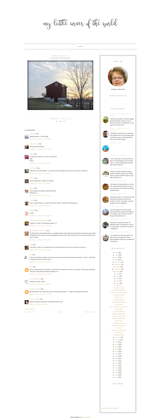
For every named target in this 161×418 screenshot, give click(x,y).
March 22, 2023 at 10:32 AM (40, 205)
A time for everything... (120, 219)
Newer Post (90, 312)
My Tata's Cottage (35, 289)
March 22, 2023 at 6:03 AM (40, 173)
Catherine (32, 134)
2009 (116, 372)
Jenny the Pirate (34, 299)
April (117, 281)
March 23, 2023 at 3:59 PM (40, 284)
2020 (116, 347)
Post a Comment (30, 309)
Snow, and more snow (118, 316)
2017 (116, 354)
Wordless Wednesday (118, 290)
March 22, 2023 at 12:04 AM (40, 139)
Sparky (32, 188)
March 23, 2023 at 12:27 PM (40, 274)
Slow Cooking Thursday (120, 168)
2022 (116, 342)
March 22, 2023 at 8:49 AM (40, 183)
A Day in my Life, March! (118, 330)
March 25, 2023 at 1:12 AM (40, 294)
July (117, 274)
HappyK (32, 210)
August (117, 271)
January (117, 340)
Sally (31, 267)
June (117, 276)
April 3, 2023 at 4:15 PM (39, 304)
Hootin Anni (33, 168)
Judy (31, 244)
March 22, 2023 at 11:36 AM (40, 226)
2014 (116, 361)
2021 (116, 344)
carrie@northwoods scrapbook (39, 220)
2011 (116, 368)
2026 (116, 253)
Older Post (30, 312)
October (117, 267)
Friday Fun (119, 332)
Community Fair (117, 206)
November (117, 264)
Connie (32, 200)
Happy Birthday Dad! (119, 318)
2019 (116, 349)
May (117, 278)
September (117, 269)
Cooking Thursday (118, 181)
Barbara (32, 178)
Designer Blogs (85, 417)
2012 (116, 365)
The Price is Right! (118, 295)
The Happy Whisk (35, 279)
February (117, 337)
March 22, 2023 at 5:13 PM (40, 240)
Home (80, 46)
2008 (116, 375)
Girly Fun (119, 328)
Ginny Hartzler (34, 144)
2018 (116, 351)
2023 (116, 260)
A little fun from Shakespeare (118, 292)
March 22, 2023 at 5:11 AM (40, 163)
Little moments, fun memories (119, 307)
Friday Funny (115, 143)
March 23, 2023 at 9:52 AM (40, 262)
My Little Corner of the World (80, 24)
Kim (31, 255)
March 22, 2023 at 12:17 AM (40, 149)
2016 (116, 356)
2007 (116, 377)
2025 (116, 255)
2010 (116, 370)
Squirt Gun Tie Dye (118, 155)
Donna (32, 154)
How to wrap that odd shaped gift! (120, 129)
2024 (116, 257)
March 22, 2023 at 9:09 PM (40, 250)
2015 (116, 358)
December (117, 262)
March (117, 283)
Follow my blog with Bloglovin (110, 408)
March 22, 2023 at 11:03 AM (40, 216)
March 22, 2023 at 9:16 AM (40, 195)
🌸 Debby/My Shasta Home (38, 230)
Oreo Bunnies (119, 304)
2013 (116, 363)
